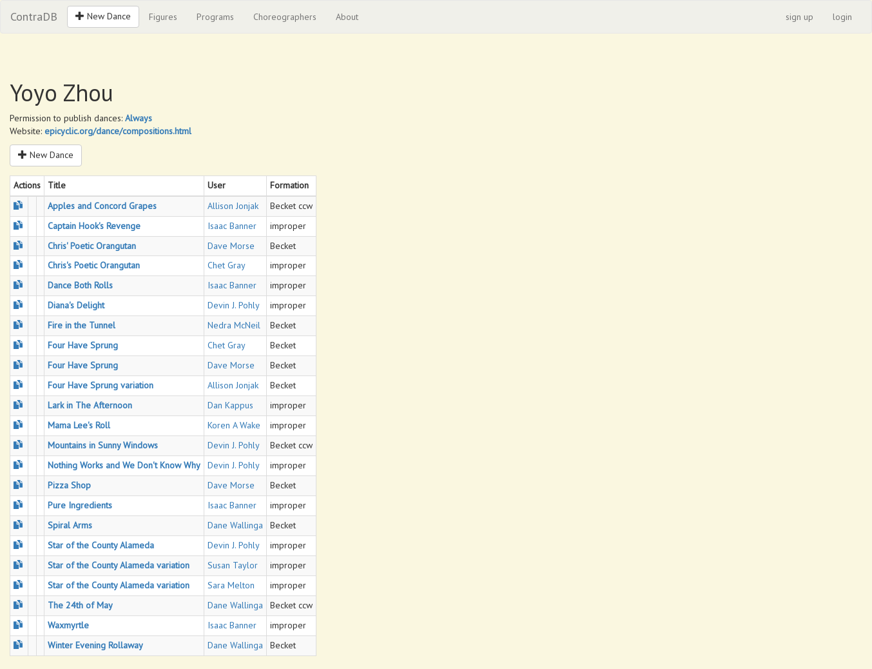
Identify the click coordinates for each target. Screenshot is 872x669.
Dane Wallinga (235, 525)
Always (138, 118)
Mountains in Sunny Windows (103, 445)
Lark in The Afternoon (90, 405)
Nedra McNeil (234, 325)
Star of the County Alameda (101, 545)
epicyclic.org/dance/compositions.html (117, 131)
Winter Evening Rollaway (95, 645)
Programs (215, 17)
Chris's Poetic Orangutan (94, 265)
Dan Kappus (230, 405)
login (842, 17)
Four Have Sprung (83, 345)
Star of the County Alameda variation (118, 565)
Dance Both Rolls (80, 285)
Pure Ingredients (80, 505)
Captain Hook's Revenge (94, 226)
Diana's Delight (76, 305)
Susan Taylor (233, 565)
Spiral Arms (70, 525)
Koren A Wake (234, 425)
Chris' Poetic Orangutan (92, 246)
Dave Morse (231, 246)
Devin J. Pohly (234, 305)
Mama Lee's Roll (79, 425)
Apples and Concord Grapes (102, 206)
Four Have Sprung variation (100, 385)
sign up (799, 17)
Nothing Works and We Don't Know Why (124, 465)
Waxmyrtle (68, 625)
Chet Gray (227, 265)
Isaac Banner (232, 226)
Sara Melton (231, 585)
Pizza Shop (69, 485)
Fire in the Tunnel (81, 325)
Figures (163, 17)
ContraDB (33, 16)
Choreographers (284, 17)
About (347, 17)
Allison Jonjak (233, 206)
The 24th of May (80, 605)
